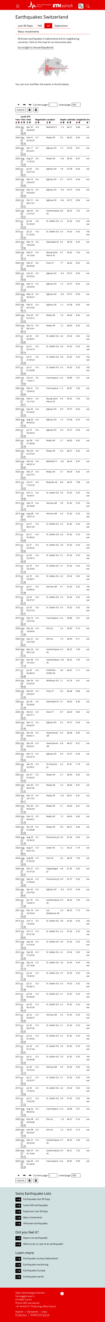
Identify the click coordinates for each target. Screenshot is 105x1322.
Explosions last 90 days (35, 1211)
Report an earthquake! (35, 1237)
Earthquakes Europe (34, 1270)
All (48, 25)
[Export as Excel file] (29, 109)
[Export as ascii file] (35, 109)
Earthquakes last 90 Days (36, 1199)
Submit (20, 109)
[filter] (18, 122)
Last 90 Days (25, 25)
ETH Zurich (44, 1315)
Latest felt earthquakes (35, 1205)
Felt (40, 25)
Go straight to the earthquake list (35, 47)
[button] (18, 6)
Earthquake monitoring (35, 1264)
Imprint (19, 1311)
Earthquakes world (33, 1276)
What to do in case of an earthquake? (43, 1244)
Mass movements (28, 31)
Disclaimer (32, 1311)
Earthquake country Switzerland (40, 1258)
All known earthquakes (35, 1223)
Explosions (61, 25)
